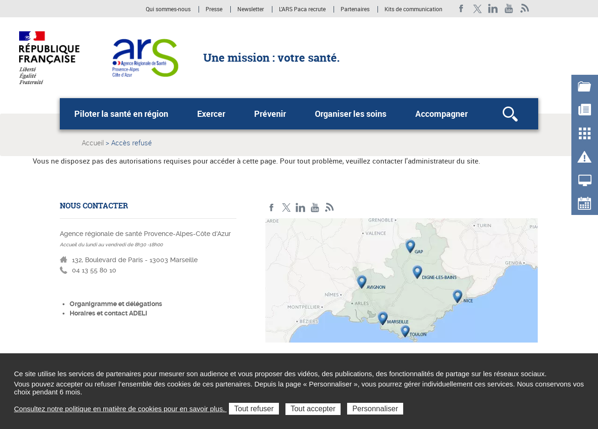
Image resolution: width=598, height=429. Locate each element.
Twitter (477, 9)
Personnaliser (375, 409)
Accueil (93, 142)
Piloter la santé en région (121, 113)
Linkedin (493, 9)
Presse (214, 9)
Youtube (509, 9)
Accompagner (441, 113)
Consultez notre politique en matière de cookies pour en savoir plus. (120, 409)
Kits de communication (413, 9)
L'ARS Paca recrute (302, 9)
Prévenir (270, 113)
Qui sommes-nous (169, 9)
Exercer (211, 113)
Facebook (461, 9)
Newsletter (250, 9)
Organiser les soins (350, 113)
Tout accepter (313, 409)
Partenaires (355, 9)
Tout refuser (253, 409)
